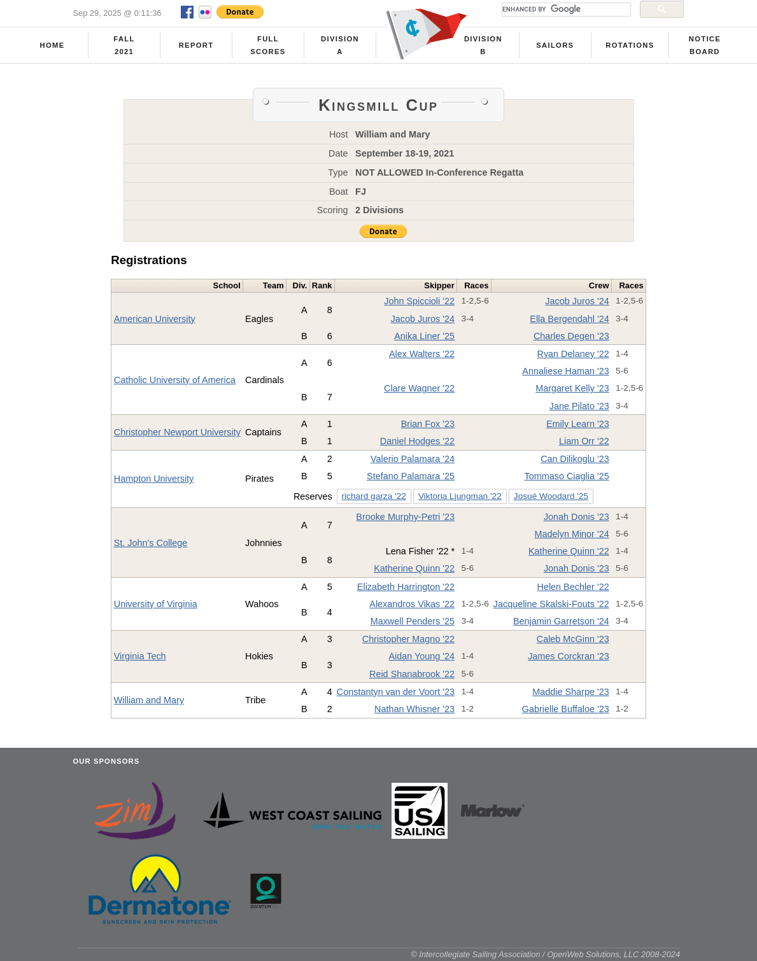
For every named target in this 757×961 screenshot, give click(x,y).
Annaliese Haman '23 (565, 371)
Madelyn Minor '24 (572, 534)
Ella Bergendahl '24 (569, 319)
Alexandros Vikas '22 (412, 604)
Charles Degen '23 (571, 336)
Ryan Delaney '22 (573, 354)
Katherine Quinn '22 (568, 551)
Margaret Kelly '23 (572, 388)
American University (154, 319)
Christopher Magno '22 (408, 639)
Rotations (629, 45)
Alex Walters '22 (422, 354)
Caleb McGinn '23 (573, 639)
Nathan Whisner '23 (414, 709)
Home (52, 45)
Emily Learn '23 (577, 424)
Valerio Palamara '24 (413, 459)
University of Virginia (155, 604)
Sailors (555, 45)
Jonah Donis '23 (576, 517)
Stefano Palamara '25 (411, 476)
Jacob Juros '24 (577, 301)
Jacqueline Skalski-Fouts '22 (551, 604)
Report (196, 45)
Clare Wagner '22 (419, 388)
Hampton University (154, 478)
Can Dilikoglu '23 (575, 459)
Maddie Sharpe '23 (570, 692)
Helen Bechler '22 (573, 587)
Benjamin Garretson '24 (561, 621)
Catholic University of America (175, 380)
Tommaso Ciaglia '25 (567, 476)
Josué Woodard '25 (551, 496)
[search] (565, 9)
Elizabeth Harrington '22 (406, 587)
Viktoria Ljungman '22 (460, 496)
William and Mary (149, 700)
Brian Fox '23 (428, 424)
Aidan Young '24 (421, 656)
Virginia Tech (140, 656)
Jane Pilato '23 (579, 406)
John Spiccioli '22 (419, 301)
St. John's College (151, 543)
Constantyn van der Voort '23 (396, 692)
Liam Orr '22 (584, 441)
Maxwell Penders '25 (413, 621)
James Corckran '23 (568, 656)
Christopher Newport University (177, 432)
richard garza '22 (373, 496)
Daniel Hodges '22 (417, 441)
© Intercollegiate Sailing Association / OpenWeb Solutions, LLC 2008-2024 (545, 954)
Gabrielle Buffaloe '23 (565, 709)
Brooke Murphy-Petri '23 (405, 517)
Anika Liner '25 (424, 336)
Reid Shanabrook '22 (412, 674)
